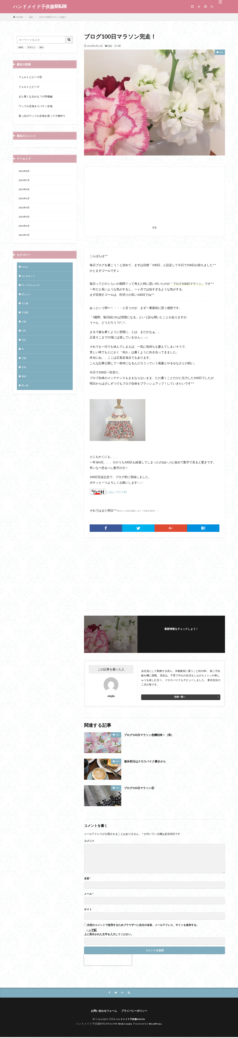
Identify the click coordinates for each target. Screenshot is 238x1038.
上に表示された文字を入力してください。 (109, 934)
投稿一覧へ (179, 696)
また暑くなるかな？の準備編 (35, 96)
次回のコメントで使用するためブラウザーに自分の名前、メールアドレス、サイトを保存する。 (143, 925)
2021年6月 (25, 190)
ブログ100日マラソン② (142, 788)
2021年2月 (25, 229)
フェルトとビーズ (29, 86)
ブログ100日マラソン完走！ (53, 17)
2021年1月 (25, 239)
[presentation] (108, 959)
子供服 (25, 320)
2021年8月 (25, 171)
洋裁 (24, 368)
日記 (31, 17)
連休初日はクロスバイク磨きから (149, 761)
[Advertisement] (154, 198)
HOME (19, 17)
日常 (24, 339)
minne (25, 271)
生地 (24, 378)
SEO (41, 47)
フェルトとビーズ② (30, 77)
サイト (88, 909)
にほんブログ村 (108, 492)
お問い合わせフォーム (102, 1011)
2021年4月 (25, 210)
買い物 (25, 397)
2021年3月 (25, 219)
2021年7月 (25, 181)
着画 (24, 387)
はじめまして (29, 281)
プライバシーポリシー (136, 1011)
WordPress (156, 1024)
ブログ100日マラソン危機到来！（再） (153, 735)
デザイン (31, 47)
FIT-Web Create (121, 1024)
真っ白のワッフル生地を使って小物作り (42, 115)
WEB (21, 47)
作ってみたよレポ (32, 291)
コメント (89, 840)
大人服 (25, 310)
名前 (87, 878)
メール (88, 894)
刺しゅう (27, 300)
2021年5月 (25, 200)
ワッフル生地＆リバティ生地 (35, 106)
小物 (24, 329)
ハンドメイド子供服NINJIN (40, 6)
